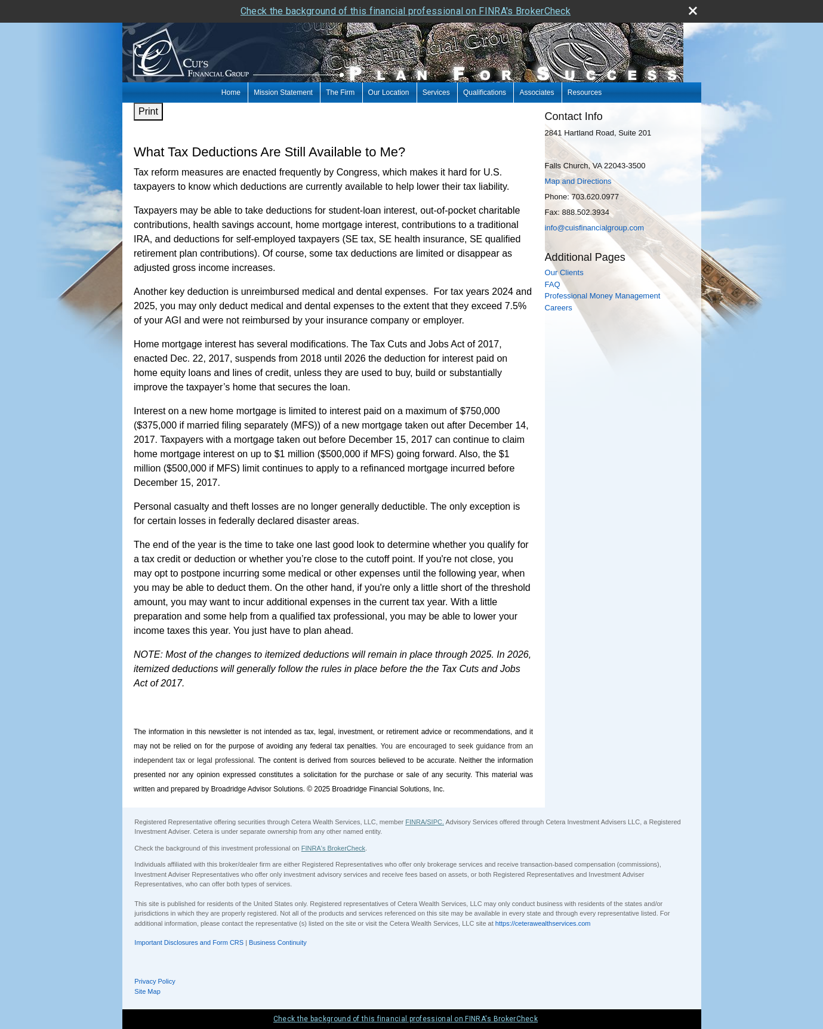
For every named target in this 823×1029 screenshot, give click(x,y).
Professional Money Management (603, 295)
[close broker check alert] (693, 11)
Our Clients (564, 272)
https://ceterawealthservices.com (543, 923)
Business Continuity (278, 942)
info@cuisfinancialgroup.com (594, 227)
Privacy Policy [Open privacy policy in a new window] (154, 981)
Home (231, 92)
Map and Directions (578, 181)
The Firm (340, 92)
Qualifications (484, 92)
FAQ (552, 284)
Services (436, 92)
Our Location (388, 92)
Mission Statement (283, 92)
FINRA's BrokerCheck (333, 848)
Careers (558, 307)
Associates (536, 92)
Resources (585, 92)
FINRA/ (416, 821)
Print (148, 111)
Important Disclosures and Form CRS (188, 942)
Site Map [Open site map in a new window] (147, 991)
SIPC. (435, 821)
